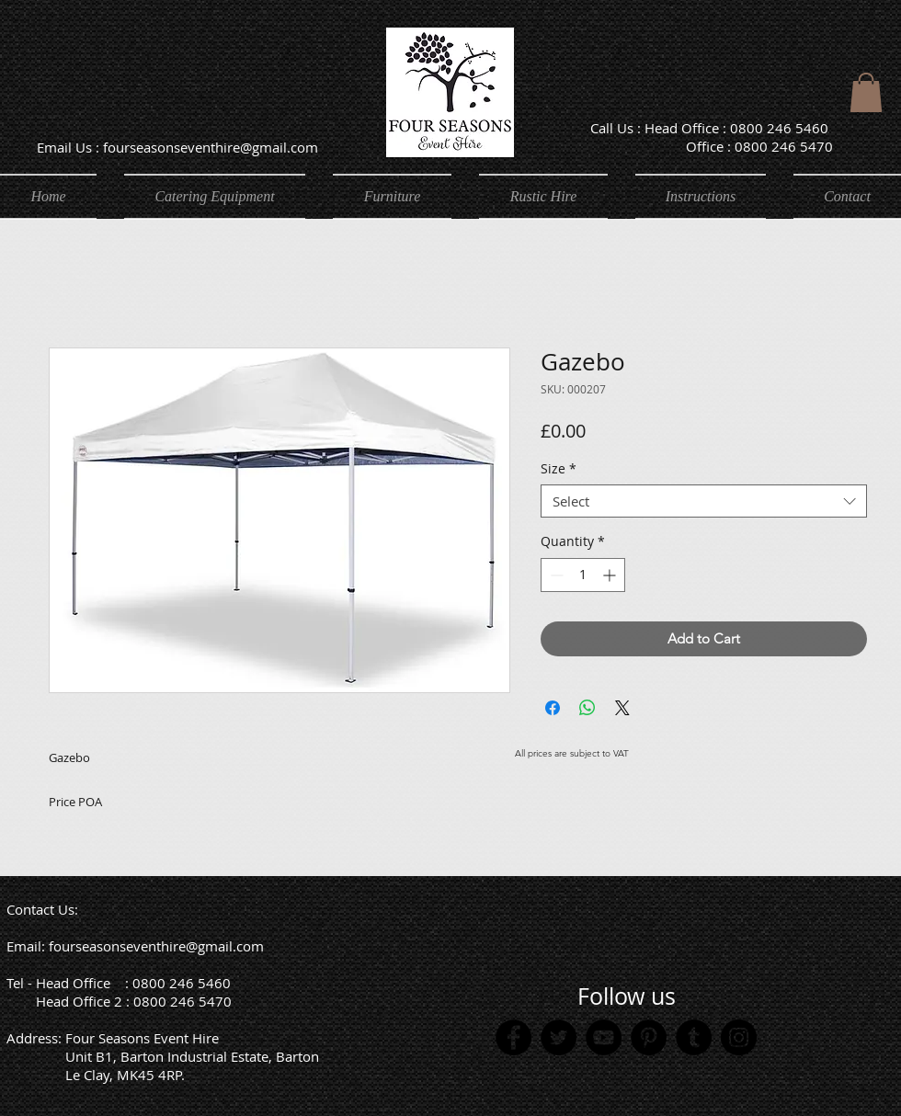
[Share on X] (622, 708)
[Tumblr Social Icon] (694, 1037)
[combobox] (704, 501)
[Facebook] (513, 1037)
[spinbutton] (582, 575)
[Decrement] (554, 575)
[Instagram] (739, 1037)
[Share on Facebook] (553, 708)
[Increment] (610, 575)
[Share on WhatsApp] (587, 708)
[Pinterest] (649, 1037)
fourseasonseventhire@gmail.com (156, 946)
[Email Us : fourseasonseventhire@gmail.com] (176, 147)
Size (558, 469)
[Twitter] (558, 1037)
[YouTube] (604, 1037)
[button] (866, 92)
